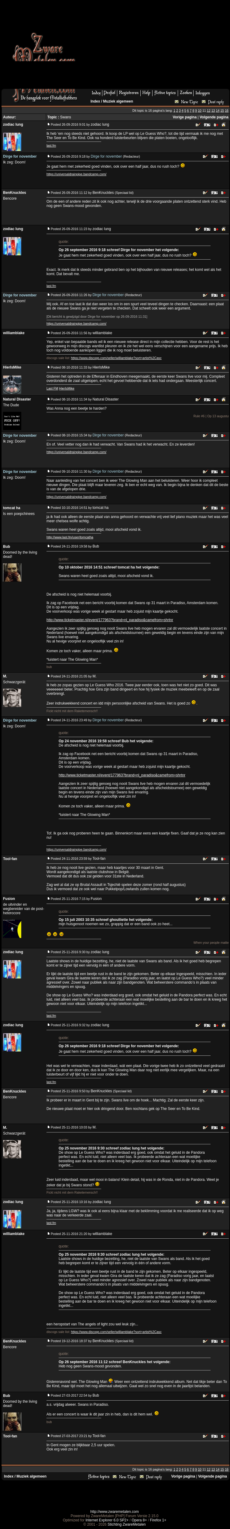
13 (213, 110)
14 (217, 110)
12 (209, 110)
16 (226, 110)
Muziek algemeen (118, 101)
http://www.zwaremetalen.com (114, 1512)
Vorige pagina (185, 117)
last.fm (51, 145)
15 (222, 110)
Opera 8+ (139, 1520)
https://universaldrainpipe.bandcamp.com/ (76, 174)
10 (199, 110)
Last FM (52, 388)
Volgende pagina (214, 117)
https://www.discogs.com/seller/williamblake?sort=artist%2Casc (116, 358)
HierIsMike (66, 388)
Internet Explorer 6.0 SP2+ (107, 1520)
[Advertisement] (149, 46)
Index (95, 101)
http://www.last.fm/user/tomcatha (69, 537)
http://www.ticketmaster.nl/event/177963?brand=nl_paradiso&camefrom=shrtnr (109, 620)
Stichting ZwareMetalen (127, 1524)
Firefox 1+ (158, 1520)
